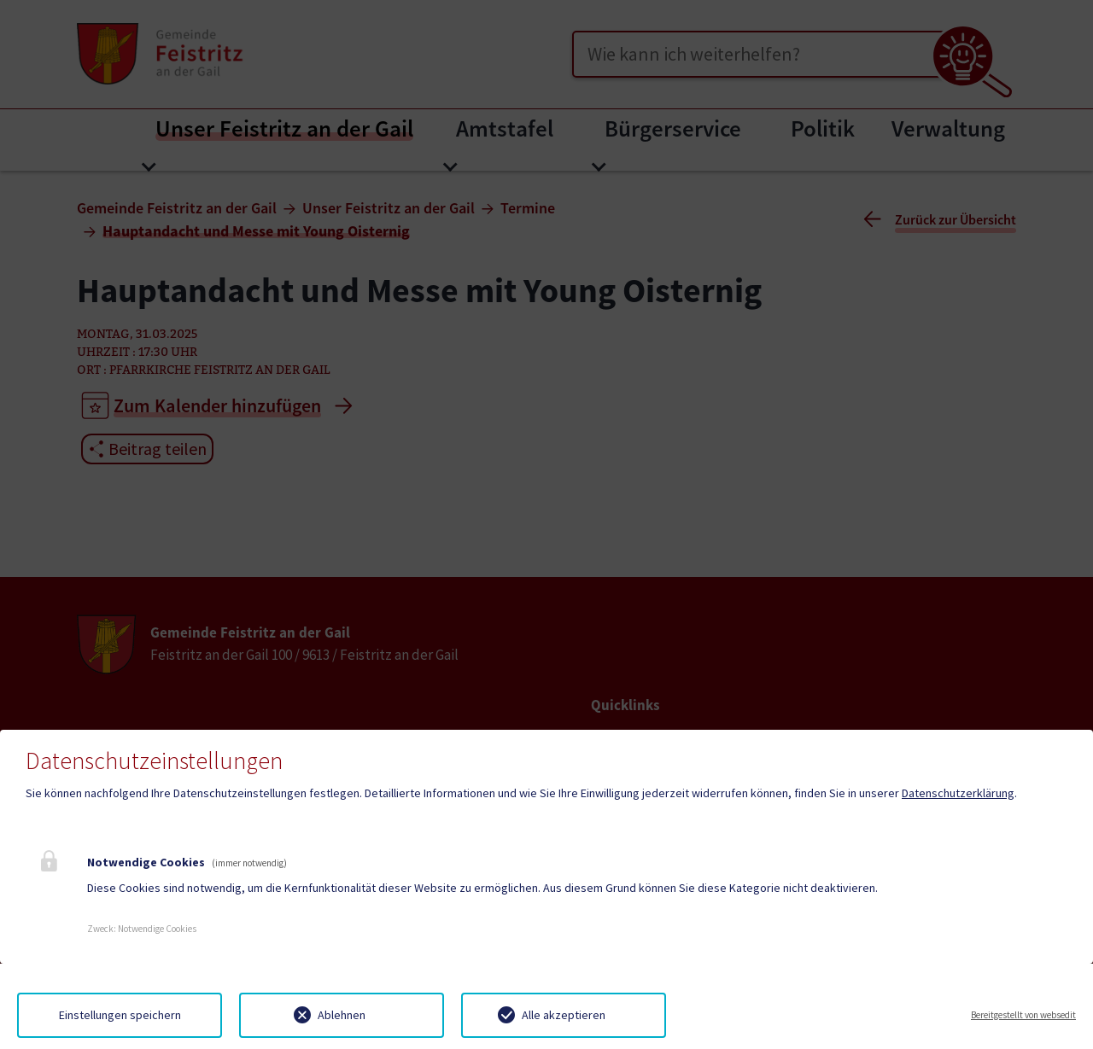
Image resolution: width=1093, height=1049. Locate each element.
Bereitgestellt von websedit (1023, 1015)
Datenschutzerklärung (958, 793)
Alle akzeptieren (563, 1015)
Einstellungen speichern (120, 1015)
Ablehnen (341, 1015)
